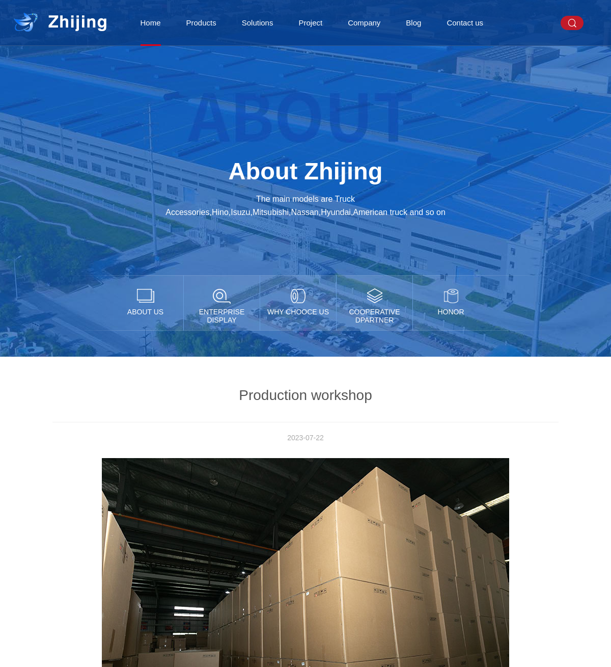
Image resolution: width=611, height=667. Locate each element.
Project (310, 22)
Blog (413, 22)
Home (151, 22)
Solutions (257, 22)
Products (201, 22)
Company (364, 22)
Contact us (465, 22)
